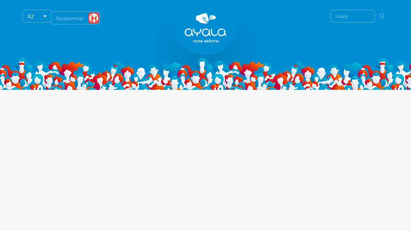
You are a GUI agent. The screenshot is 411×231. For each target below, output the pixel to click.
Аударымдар (72, 16)
